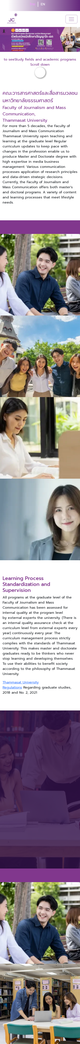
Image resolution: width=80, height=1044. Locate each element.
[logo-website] (13, 19)
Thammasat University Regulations (21, 685)
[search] (50, 5)
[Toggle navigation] (71, 19)
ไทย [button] (32, 4)
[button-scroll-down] (40, 72)
